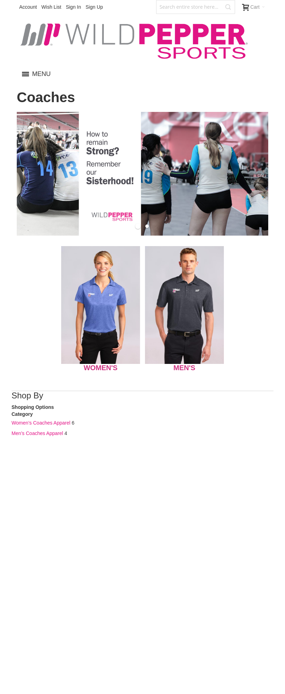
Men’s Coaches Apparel (37, 433)
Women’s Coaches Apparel (41, 423)
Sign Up (94, 7)
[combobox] (195, 7)
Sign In (73, 7)
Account (28, 7)
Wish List (51, 7)
